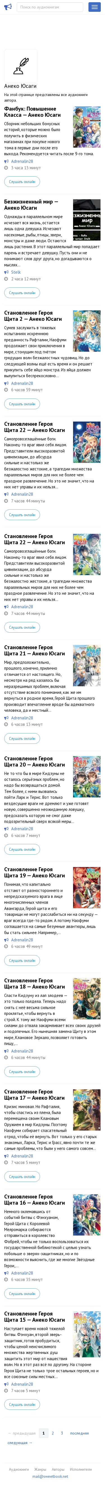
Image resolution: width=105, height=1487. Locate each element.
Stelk (16, 272)
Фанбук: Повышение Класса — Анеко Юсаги (32, 111)
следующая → (20, 1442)
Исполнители (81, 1469)
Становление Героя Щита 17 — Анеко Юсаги (34, 1094)
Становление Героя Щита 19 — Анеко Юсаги (34, 872)
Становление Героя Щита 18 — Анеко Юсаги (34, 983)
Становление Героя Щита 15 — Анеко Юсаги (34, 1316)
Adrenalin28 (22, 161)
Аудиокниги (19, 1469)
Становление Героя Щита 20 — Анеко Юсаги (34, 761)
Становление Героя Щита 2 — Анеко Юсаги (33, 315)
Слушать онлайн (22, 181)
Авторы (58, 1469)
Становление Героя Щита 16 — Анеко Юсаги (34, 1199)
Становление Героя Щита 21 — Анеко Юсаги (34, 650)
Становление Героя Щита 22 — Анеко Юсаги (34, 427)
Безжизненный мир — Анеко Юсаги (31, 204)
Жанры (40, 1469)
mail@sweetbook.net (50, 1476)
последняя (79, 1433)
